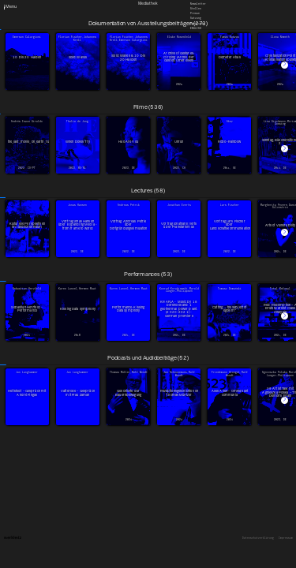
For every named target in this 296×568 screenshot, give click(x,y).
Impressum (286, 538)
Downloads (197, 22)
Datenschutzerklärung (258, 538)
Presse (195, 13)
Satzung (195, 18)
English (195, 27)
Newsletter (198, 3)
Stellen (195, 8)
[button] (284, 65)
